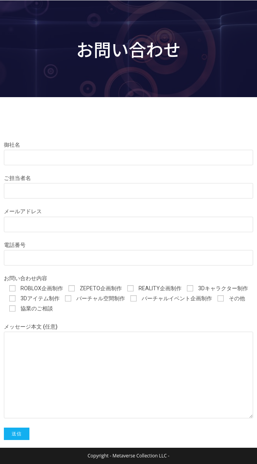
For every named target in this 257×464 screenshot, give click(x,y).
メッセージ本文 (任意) (31, 327)
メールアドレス (23, 211)
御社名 (12, 145)
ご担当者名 (17, 178)
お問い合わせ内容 (25, 278)
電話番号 (15, 245)
